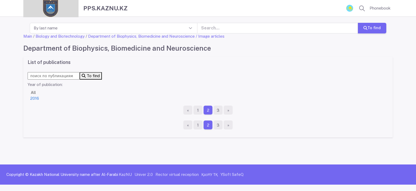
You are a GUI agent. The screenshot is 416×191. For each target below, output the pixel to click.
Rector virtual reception (177, 174)
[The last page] (228, 110)
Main (27, 36)
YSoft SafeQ (232, 174)
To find (372, 27)
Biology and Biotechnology (60, 36)
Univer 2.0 (144, 174)
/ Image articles (210, 36)
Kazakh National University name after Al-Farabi (74, 174)
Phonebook (380, 8)
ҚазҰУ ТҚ (209, 174)
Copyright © (17, 174)
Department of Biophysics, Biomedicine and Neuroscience (141, 36)
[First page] (187, 110)
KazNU (125, 174)
